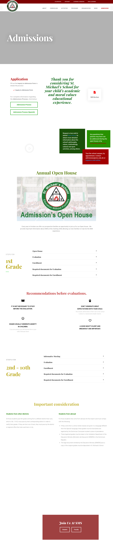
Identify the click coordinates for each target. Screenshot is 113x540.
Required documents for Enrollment (47, 274)
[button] (29, 147)
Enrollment (37, 262)
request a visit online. (93, 159)
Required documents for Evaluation (46, 268)
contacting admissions (98, 142)
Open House (72, 135)
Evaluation (36, 256)
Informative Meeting (52, 355)
